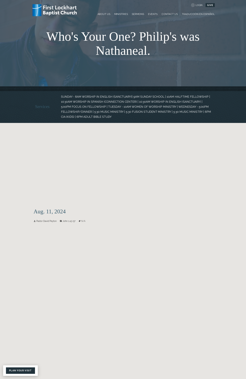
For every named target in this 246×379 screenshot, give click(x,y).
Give (210, 5)
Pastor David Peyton (46, 221)
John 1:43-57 (69, 221)
